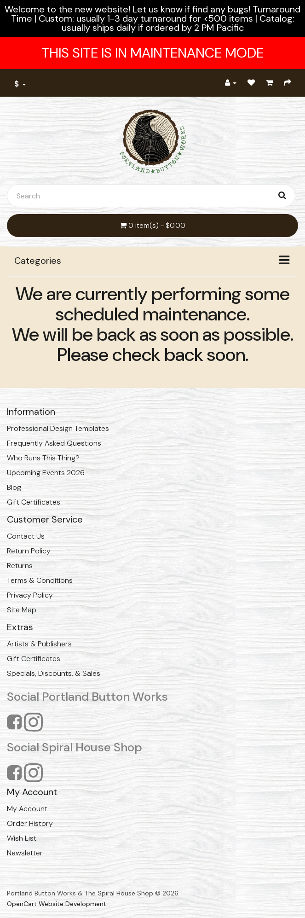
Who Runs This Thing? (43, 458)
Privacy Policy (30, 595)
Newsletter (25, 853)
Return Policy (29, 551)
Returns (20, 565)
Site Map (21, 610)
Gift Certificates (33, 502)
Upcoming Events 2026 (46, 472)
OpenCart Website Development (56, 904)
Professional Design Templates (58, 428)
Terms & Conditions (40, 580)
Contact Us (26, 536)
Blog (14, 487)
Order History (30, 823)
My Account (27, 808)
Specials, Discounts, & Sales (53, 673)
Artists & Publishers (39, 644)
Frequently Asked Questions (54, 443)
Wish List (21, 838)
